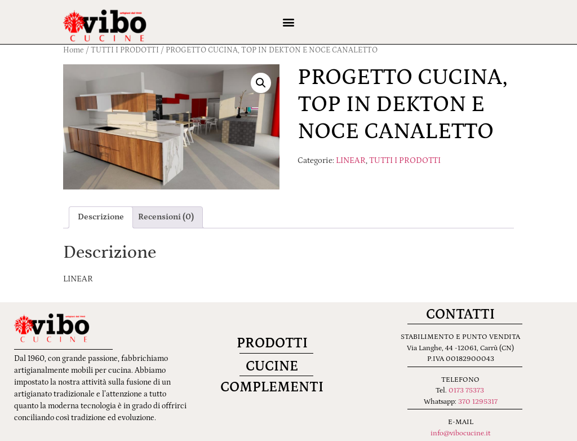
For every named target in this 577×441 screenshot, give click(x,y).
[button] (288, 22)
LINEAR (351, 160)
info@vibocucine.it (460, 433)
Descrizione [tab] (101, 217)
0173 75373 (466, 390)
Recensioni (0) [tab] (166, 217)
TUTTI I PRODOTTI (405, 160)
